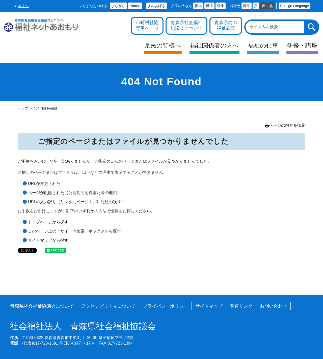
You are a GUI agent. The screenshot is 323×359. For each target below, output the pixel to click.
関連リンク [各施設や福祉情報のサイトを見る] (241, 306)
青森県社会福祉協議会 (83, 326)
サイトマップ (209, 306)
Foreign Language (294, 6)
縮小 (220, 6)
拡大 (198, 6)
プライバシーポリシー (165, 306)
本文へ (23, 6)
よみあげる (156, 6)
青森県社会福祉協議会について (42, 306)
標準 (209, 6)
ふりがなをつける (93, 6)
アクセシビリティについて (108, 306)
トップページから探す (48, 222)
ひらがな (118, 6)
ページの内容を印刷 (285, 125)
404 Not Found (45, 108)
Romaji (135, 6)
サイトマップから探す (48, 240)
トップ (23, 108)
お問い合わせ (273, 306)
